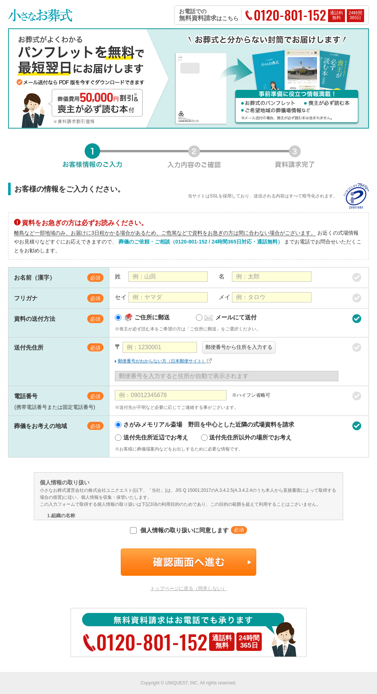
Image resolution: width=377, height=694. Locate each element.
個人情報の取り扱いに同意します (179, 530)
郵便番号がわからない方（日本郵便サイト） (162, 361)
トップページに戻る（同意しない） (188, 588)
